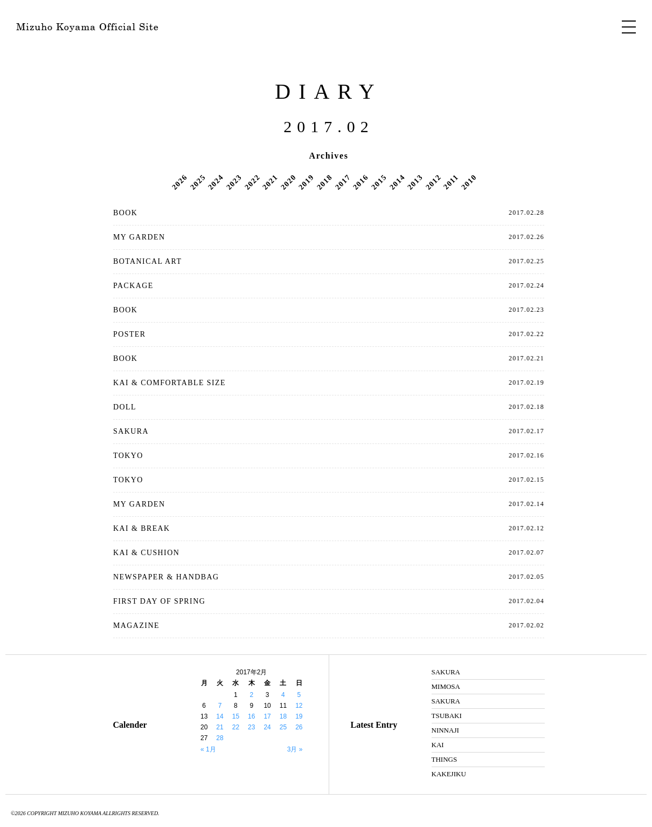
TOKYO (128, 456)
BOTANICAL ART (147, 261)
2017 (343, 182)
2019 (306, 182)
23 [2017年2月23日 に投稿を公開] (251, 727)
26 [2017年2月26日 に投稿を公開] (298, 727)
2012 (433, 182)
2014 (397, 182)
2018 (324, 182)
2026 (179, 182)
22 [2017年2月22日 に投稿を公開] (235, 727)
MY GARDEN (139, 237)
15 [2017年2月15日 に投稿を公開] (235, 716)
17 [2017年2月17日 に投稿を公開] (266, 716)
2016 (360, 182)
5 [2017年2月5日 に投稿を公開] (299, 695)
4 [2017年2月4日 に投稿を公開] (283, 695)
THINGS (444, 759)
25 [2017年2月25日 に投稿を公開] (283, 727)
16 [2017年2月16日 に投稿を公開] (251, 716)
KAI (438, 745)
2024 (216, 182)
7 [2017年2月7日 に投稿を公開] (220, 705)
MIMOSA (446, 686)
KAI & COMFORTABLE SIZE (169, 383)
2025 (198, 182)
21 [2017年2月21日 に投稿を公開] (219, 727)
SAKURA (131, 431)
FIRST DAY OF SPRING (159, 601)
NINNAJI (445, 730)
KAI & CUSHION (146, 553)
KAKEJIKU (449, 774)
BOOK (125, 213)
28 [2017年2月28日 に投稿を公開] (219, 738)
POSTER (129, 334)
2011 (451, 182)
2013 (415, 182)
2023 (234, 182)
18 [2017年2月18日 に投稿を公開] (283, 716)
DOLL (124, 407)
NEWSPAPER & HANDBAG (166, 577)
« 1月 (208, 749)
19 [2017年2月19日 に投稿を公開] (298, 716)
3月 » (295, 749)
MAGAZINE (136, 625)
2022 (252, 182)
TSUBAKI (447, 716)
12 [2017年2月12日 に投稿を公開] (298, 705)
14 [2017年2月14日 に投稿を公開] (219, 716)
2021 (270, 182)
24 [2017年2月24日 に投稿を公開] (266, 727)
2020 (288, 182)
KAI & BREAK (141, 528)
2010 (469, 182)
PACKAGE (133, 286)
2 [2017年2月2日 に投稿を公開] (251, 695)
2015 (379, 182)
